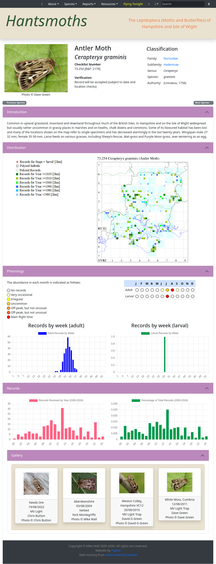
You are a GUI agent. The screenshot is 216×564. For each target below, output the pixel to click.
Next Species (203, 102)
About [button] (52, 4)
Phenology (15, 271)
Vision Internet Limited (121, 555)
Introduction (17, 112)
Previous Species (14, 102)
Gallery (17, 455)
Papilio (116, 550)
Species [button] (69, 4)
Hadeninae (170, 65)
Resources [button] (108, 4)
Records (13, 388)
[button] (156, 4)
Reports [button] (87, 4)
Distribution (16, 147)
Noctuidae (170, 58)
